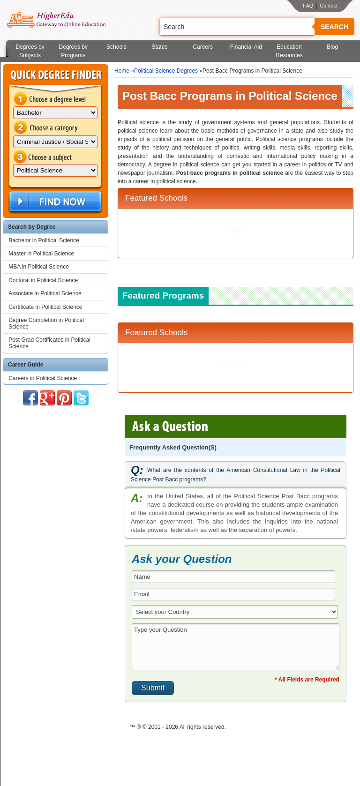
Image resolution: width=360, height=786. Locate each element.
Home (121, 70)
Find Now (54, 202)
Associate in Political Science (44, 293)
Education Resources (289, 51)
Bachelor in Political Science (43, 240)
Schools (116, 47)
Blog (332, 47)
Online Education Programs (56, 20)
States (160, 47)
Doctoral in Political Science (43, 280)
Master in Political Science (41, 253)
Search (334, 26)
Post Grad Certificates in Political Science (49, 343)
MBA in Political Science (38, 266)
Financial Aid (246, 47)
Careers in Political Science (42, 378)
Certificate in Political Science (45, 307)
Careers (203, 47)
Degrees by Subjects (29, 51)
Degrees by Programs (73, 51)
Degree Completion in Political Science (46, 323)
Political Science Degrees (166, 70)
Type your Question (235, 646)
